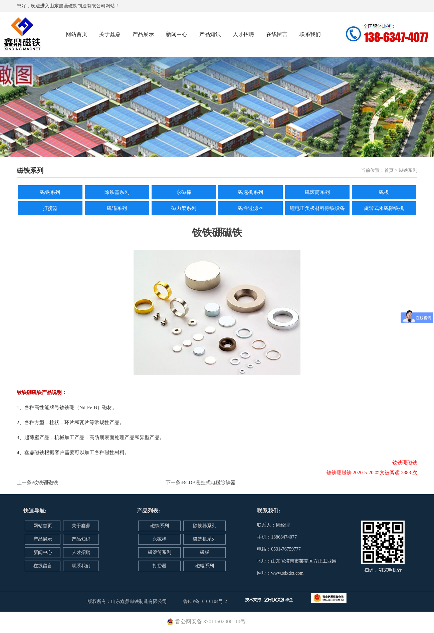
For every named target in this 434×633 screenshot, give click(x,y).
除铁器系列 (117, 192)
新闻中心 (176, 34)
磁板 (384, 192)
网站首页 (76, 34)
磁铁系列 (50, 192)
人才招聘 (243, 34)
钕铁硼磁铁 (45, 482)
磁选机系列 (250, 192)
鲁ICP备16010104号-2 (205, 601)
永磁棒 (183, 192)
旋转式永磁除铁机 (384, 208)
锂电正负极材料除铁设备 (317, 208)
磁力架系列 (183, 208)
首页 (389, 170)
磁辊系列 (117, 208)
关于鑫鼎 (110, 34)
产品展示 (143, 34)
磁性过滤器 (250, 208)
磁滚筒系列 (317, 192)
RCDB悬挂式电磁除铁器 (209, 482)
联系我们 (310, 34)
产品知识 (210, 34)
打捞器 (50, 208)
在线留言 (276, 34)
